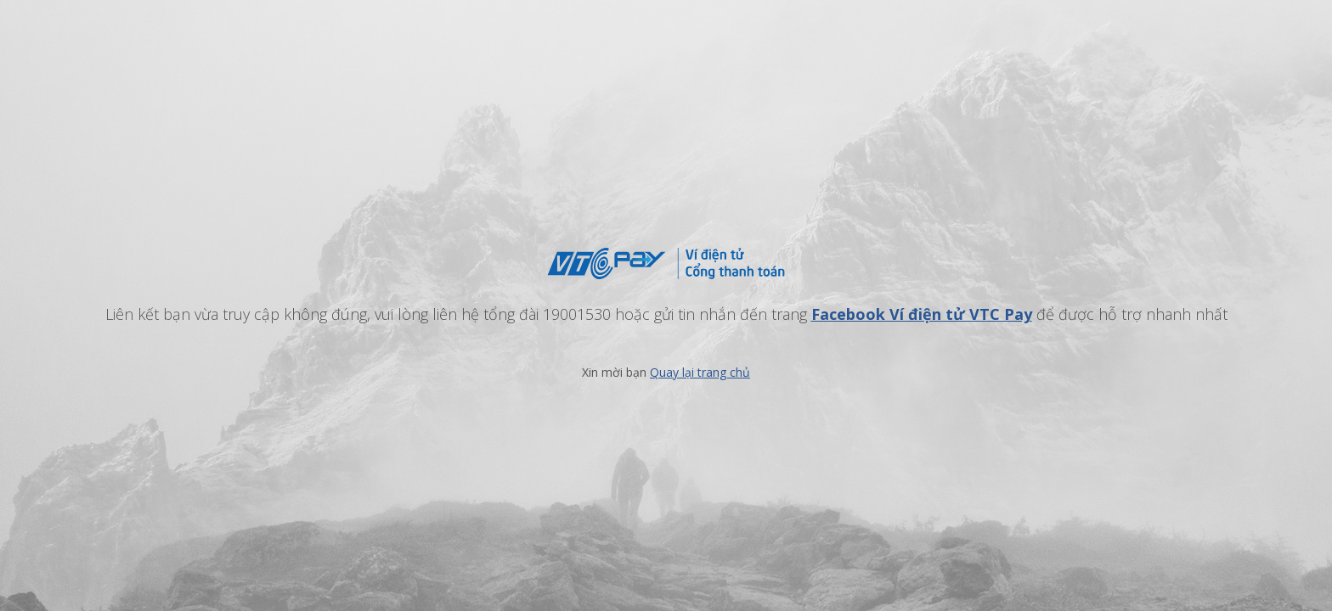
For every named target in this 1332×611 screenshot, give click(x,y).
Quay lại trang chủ (700, 372)
